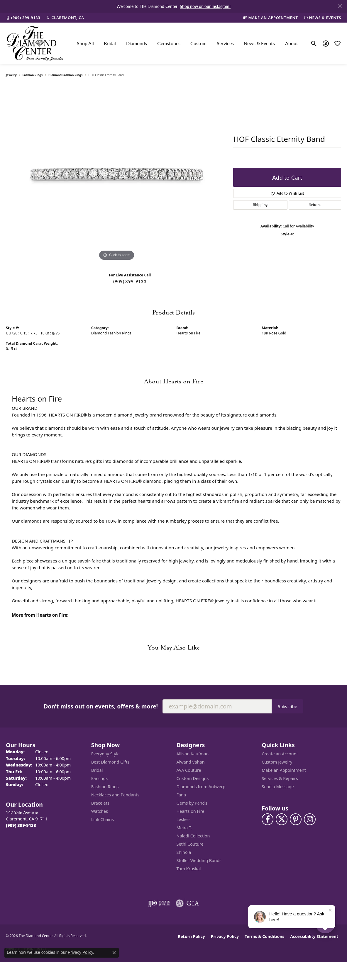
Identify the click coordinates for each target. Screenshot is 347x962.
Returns (315, 204)
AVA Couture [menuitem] (189, 770)
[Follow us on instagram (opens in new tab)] (310, 819)
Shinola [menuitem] (184, 852)
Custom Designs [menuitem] (193, 778)
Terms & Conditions (264, 936)
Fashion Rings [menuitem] (105, 786)
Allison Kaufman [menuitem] (193, 754)
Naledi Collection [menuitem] (193, 836)
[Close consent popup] (114, 952)
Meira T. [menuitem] (184, 827)
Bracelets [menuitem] (100, 803)
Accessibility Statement (314, 936)
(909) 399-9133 (129, 281)
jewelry (11, 75)
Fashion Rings (33, 75)
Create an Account (280, 754)
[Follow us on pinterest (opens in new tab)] (296, 819)
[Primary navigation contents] (187, 43)
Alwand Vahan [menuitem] (191, 762)
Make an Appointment (284, 770)
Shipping (260, 204)
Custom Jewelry (277, 762)
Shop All (85, 43)
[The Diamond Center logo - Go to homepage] (35, 43)
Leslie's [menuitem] (184, 819)
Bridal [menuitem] (97, 770)
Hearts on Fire (189, 333)
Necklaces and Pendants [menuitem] (115, 795)
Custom (198, 43)
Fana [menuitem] (181, 795)
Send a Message (278, 786)
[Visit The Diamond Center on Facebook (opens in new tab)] (267, 819)
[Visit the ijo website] (159, 903)
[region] (117, 174)
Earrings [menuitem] (99, 778)
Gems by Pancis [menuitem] (192, 803)
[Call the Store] (21, 825)
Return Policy (191, 936)
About (291, 43)
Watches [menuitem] (99, 811)
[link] (23, 18)
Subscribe (287, 706)
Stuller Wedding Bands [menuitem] (199, 860)
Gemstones (168, 43)
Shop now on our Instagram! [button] (205, 6)
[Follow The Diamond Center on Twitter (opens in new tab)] (281, 819)
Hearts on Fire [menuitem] (190, 811)
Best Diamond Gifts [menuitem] (110, 762)
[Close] (339, 6)
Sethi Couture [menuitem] (190, 844)
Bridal (110, 43)
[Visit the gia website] (187, 903)
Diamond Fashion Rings (65, 75)
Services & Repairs (280, 778)
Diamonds (136, 43)
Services (225, 43)
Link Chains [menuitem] (102, 819)
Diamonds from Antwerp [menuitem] (201, 786)
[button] (314, 43)
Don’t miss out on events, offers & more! (101, 706)
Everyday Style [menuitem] (105, 754)
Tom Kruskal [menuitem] (189, 868)
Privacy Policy (225, 936)
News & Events (259, 43)
